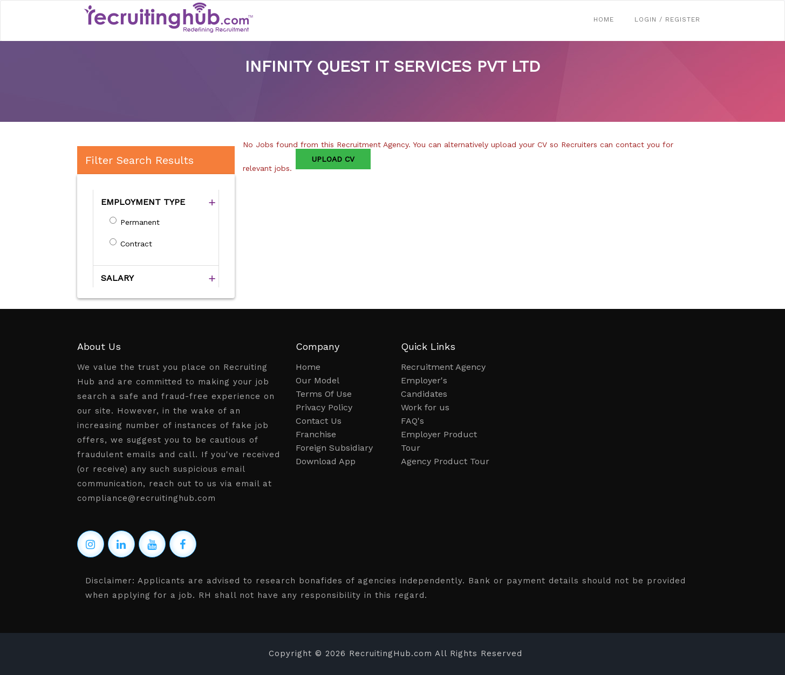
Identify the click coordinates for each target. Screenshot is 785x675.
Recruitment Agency (443, 367)
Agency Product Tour (445, 461)
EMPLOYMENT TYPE (143, 202)
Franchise (316, 434)
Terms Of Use (324, 394)
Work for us (425, 407)
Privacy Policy (324, 407)
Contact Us (319, 421)
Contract (136, 243)
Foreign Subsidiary (334, 448)
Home (603, 19)
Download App (326, 461)
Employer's (424, 380)
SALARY (117, 278)
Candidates (424, 394)
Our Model (317, 380)
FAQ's (412, 421)
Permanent (140, 222)
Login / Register (667, 19)
